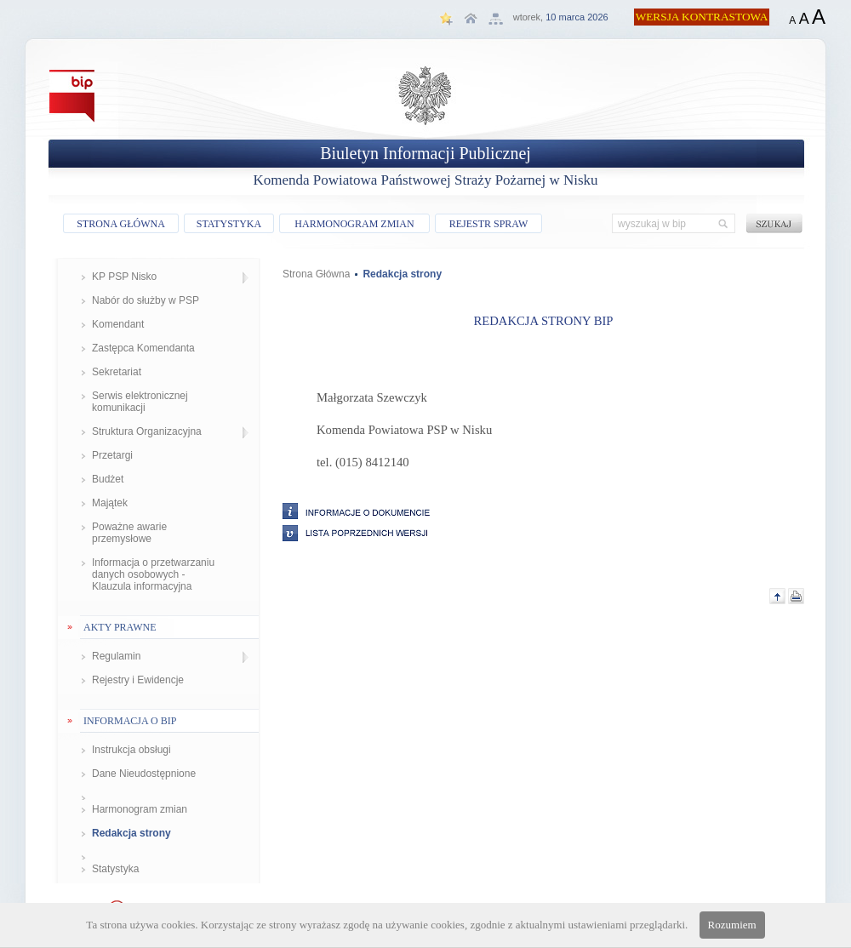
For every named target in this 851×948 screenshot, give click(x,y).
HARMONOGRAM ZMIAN (354, 224)
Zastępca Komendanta (143, 348)
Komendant (118, 324)
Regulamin (116, 656)
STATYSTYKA (229, 224)
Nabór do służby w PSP (145, 300)
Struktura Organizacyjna (147, 431)
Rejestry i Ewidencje (138, 680)
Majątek (110, 503)
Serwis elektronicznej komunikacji (140, 402)
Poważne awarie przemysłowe (129, 533)
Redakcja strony (131, 833)
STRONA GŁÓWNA (121, 224)
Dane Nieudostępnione (144, 774)
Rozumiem (732, 924)
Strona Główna (316, 274)
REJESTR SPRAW (488, 224)
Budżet (107, 479)
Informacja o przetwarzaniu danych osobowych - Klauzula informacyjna (153, 574)
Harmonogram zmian (139, 809)
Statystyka (115, 869)
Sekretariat (116, 372)
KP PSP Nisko (124, 277)
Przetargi (112, 455)
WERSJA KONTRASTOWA (702, 16)
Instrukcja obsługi (131, 750)
